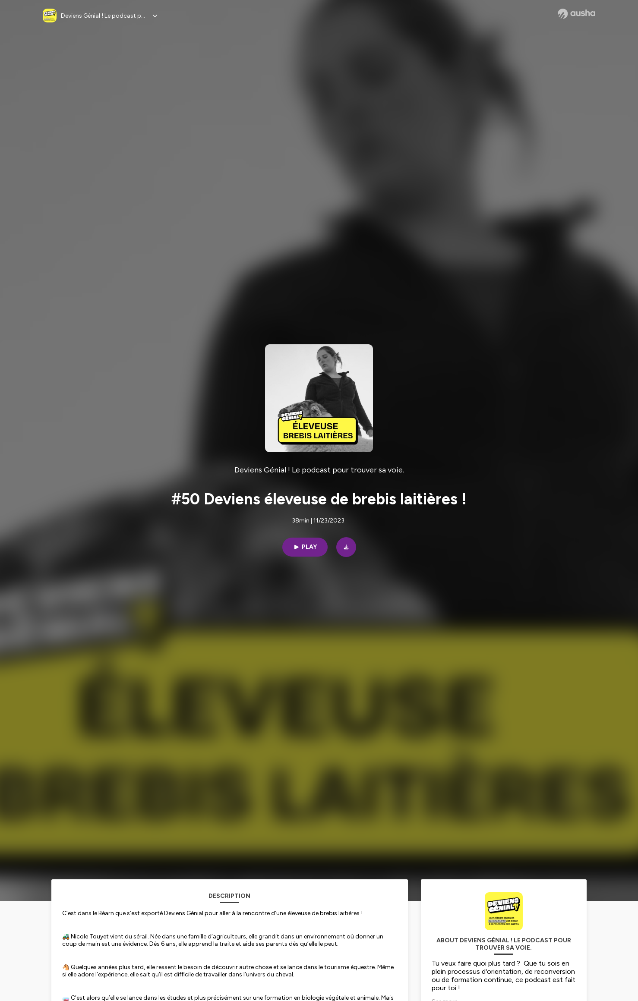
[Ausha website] (576, 14)
